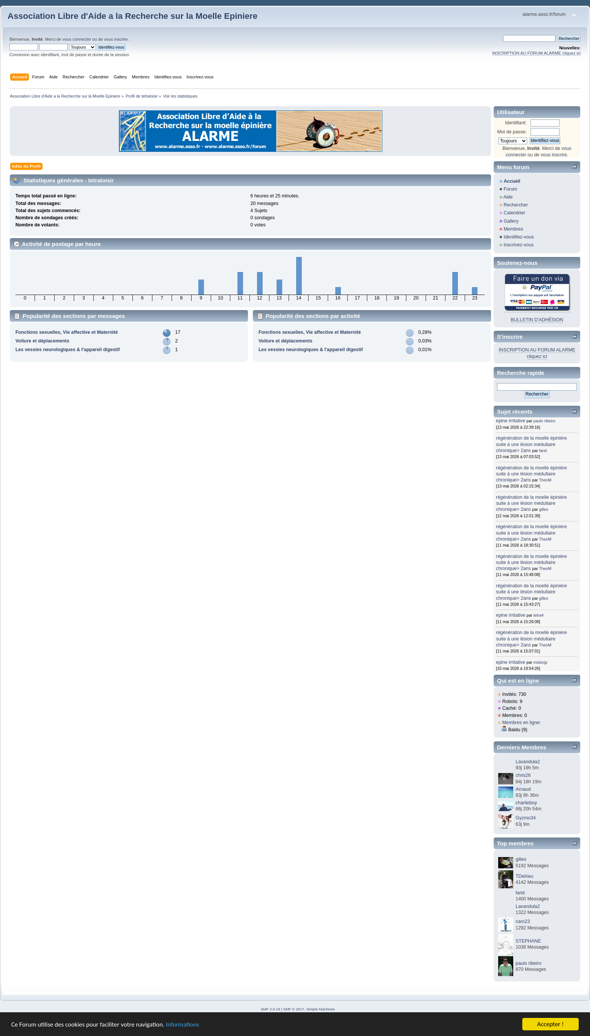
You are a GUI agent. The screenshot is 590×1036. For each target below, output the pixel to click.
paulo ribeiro (544, 421)
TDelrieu (524, 876)
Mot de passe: (511, 131)
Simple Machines (320, 1009)
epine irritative (510, 420)
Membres (513, 229)
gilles (543, 509)
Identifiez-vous (518, 237)
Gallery (511, 221)
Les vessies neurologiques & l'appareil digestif (67, 349)
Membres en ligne (521, 722)
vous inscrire (116, 39)
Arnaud (523, 789)
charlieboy (526, 802)
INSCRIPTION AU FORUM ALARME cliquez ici (536, 53)
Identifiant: (516, 122)
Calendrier (514, 212)
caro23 (522, 921)
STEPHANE (528, 941)
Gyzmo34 (525, 818)
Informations (182, 1025)
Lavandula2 (527, 761)
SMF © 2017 (293, 1009)
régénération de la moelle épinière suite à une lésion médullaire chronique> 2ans (531, 444)
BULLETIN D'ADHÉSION (537, 319)
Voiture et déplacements (42, 341)
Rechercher (515, 205)
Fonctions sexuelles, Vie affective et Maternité (66, 332)
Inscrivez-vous (518, 245)
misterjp (540, 662)
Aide (508, 197)
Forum (510, 189)
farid (543, 450)
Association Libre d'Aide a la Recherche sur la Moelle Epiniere (132, 16)
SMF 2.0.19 (270, 1009)
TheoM (545, 480)
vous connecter (76, 39)
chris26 (523, 775)
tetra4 (539, 615)
